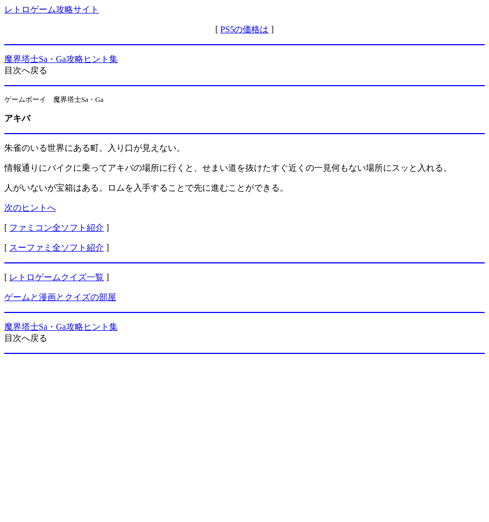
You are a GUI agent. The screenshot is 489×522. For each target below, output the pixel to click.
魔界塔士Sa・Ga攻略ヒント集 (61, 59)
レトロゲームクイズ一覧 (56, 277)
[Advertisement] (244, 438)
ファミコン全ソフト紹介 (56, 227)
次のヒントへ (30, 207)
